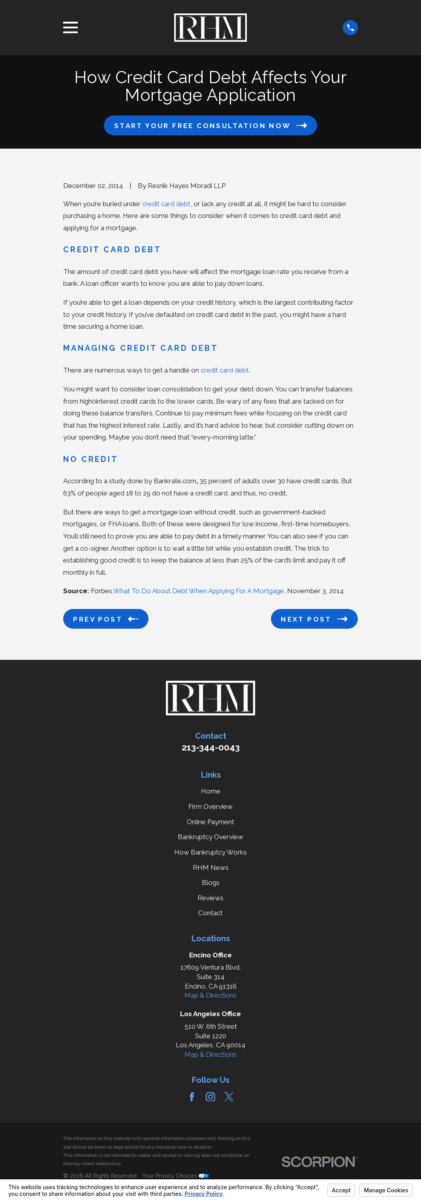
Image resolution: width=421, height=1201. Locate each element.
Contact (210, 913)
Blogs (211, 882)
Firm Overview (210, 806)
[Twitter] (229, 1097)
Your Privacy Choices (175, 1176)
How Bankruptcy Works (210, 852)
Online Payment (210, 822)
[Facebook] (192, 1097)
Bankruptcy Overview (210, 837)
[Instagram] (210, 1097)
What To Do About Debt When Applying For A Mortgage (198, 591)
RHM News (211, 867)
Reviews (210, 898)
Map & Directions (210, 995)
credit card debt (166, 204)
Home (210, 791)
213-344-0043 (211, 747)
